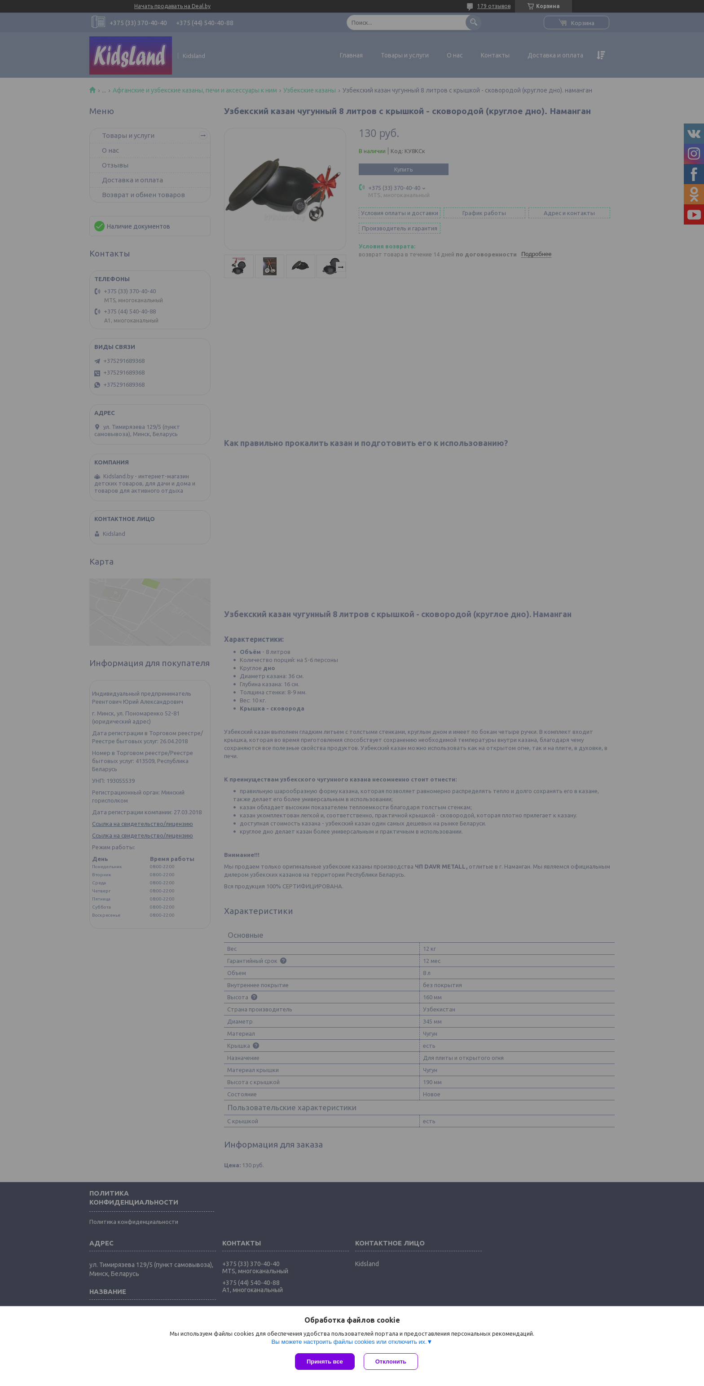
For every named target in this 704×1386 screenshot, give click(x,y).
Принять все (325, 1361)
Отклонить (390, 1361)
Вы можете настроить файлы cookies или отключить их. (349, 1341)
